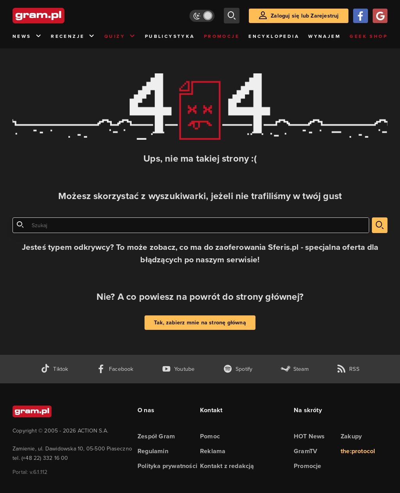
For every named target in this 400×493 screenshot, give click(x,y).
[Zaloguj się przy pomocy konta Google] (380, 16)
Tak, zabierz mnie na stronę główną (200, 323)
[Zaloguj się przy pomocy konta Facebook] (360, 16)
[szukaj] (231, 15)
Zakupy (351, 436)
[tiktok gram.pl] (54, 369)
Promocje (221, 36)
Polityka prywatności (167, 465)
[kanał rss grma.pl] (348, 369)
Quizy (120, 36)
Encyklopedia (273, 36)
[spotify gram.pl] (238, 369)
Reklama (212, 451)
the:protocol (358, 451)
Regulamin (153, 451)
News (27, 36)
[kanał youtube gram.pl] (178, 369)
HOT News (309, 436)
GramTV (305, 451)
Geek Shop (369, 36)
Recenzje (73, 36)
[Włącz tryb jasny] (201, 16)
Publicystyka (170, 36)
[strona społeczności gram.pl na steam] (295, 369)
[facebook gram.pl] (115, 369)
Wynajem (324, 36)
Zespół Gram (156, 436)
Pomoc (210, 436)
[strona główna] (57, 15)
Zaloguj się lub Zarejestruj (305, 16)
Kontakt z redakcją (227, 465)
